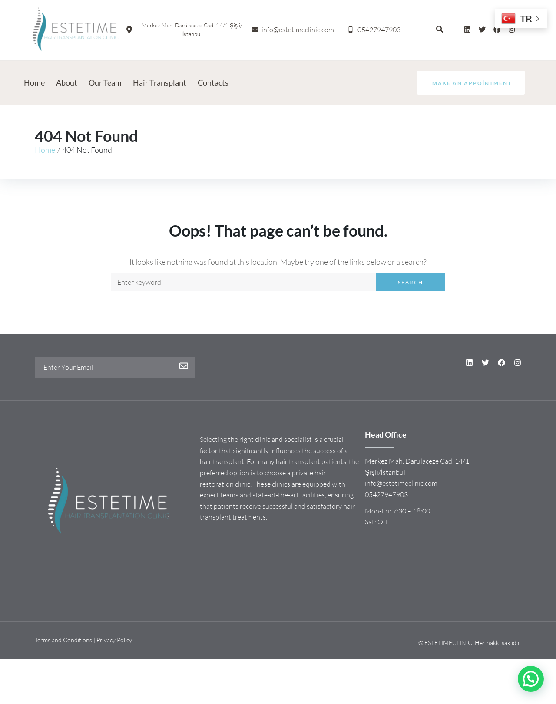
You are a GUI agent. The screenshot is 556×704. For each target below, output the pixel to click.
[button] (531, 679)
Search (410, 282)
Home (45, 150)
